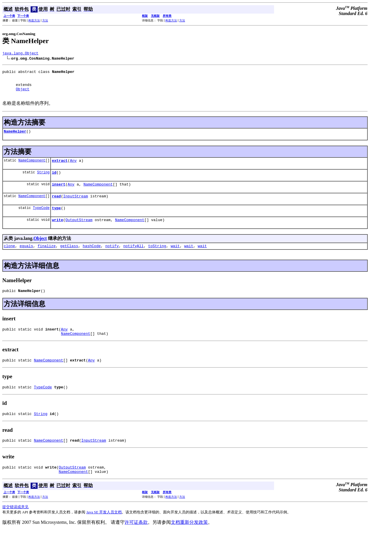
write (57, 231)
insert (58, 193)
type (56, 219)
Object (22, 94)
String (43, 180)
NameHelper (15, 138)
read (56, 206)
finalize (47, 258)
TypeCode (41, 218)
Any (73, 168)
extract (60, 168)
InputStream (75, 206)
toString (157, 258)
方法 (45, 20)
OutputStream (78, 231)
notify (112, 258)
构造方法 (34, 20)
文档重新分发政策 (189, 543)
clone (9, 258)
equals (26, 258)
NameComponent (31, 168)
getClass (69, 258)
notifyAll (133, 258)
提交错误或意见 (15, 528)
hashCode (92, 258)
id (54, 180)
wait (175, 258)
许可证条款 (136, 543)
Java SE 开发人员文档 (104, 533)
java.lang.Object (20, 53)
